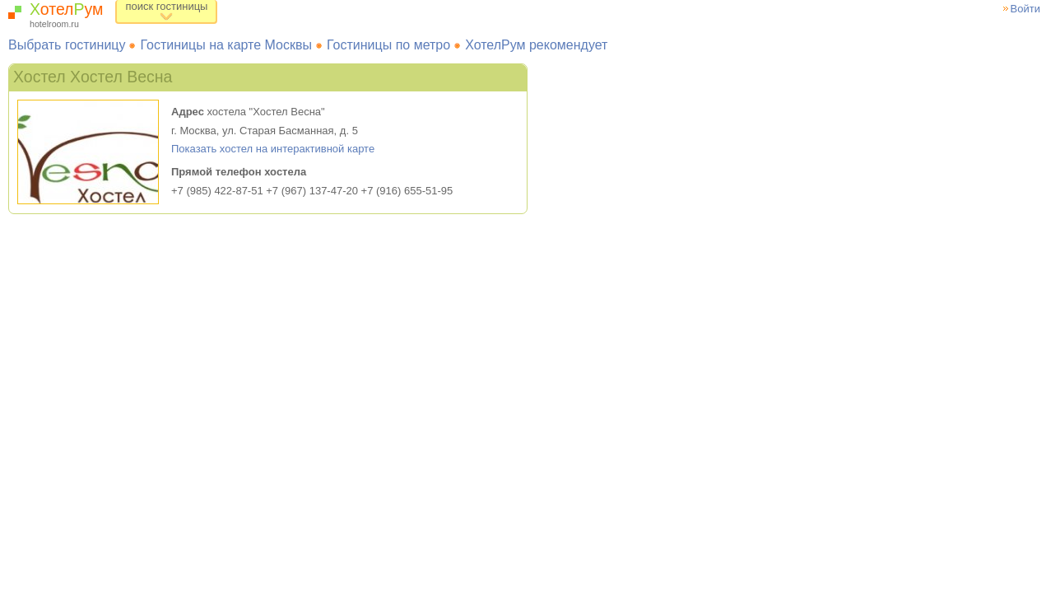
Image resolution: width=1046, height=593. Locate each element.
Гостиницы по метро (388, 45)
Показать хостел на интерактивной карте (272, 148)
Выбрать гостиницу (66, 45)
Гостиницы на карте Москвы (226, 45)
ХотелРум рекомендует (536, 45)
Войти (1025, 8)
